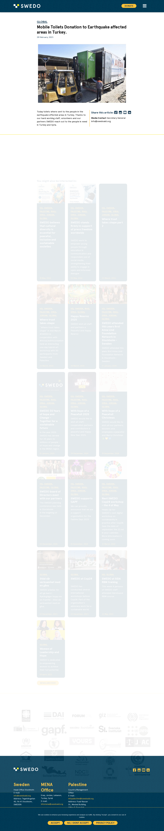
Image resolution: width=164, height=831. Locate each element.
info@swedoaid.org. (22, 795)
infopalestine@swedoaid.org (81, 798)
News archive (48, 683)
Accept (55, 823)
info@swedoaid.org (101, 121)
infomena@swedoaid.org (52, 804)
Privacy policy (105, 823)
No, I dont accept (78, 823)
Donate (129, 6)
